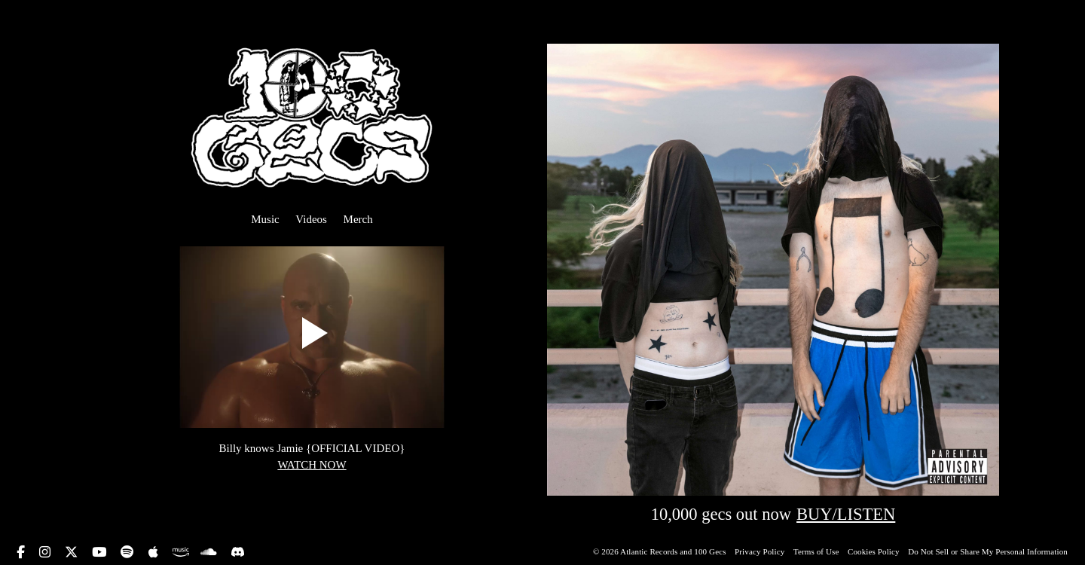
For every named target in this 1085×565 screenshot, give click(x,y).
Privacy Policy (761, 551)
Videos (311, 219)
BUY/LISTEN (845, 514)
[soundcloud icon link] (210, 552)
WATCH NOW (311, 465)
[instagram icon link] (46, 552)
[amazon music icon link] (181, 551)
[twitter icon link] (73, 552)
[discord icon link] (237, 551)
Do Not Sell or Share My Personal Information (988, 551)
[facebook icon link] (23, 552)
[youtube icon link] (101, 552)
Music (265, 219)
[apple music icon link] (155, 552)
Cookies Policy (875, 551)
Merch (358, 219)
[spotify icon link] (129, 552)
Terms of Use (817, 551)
